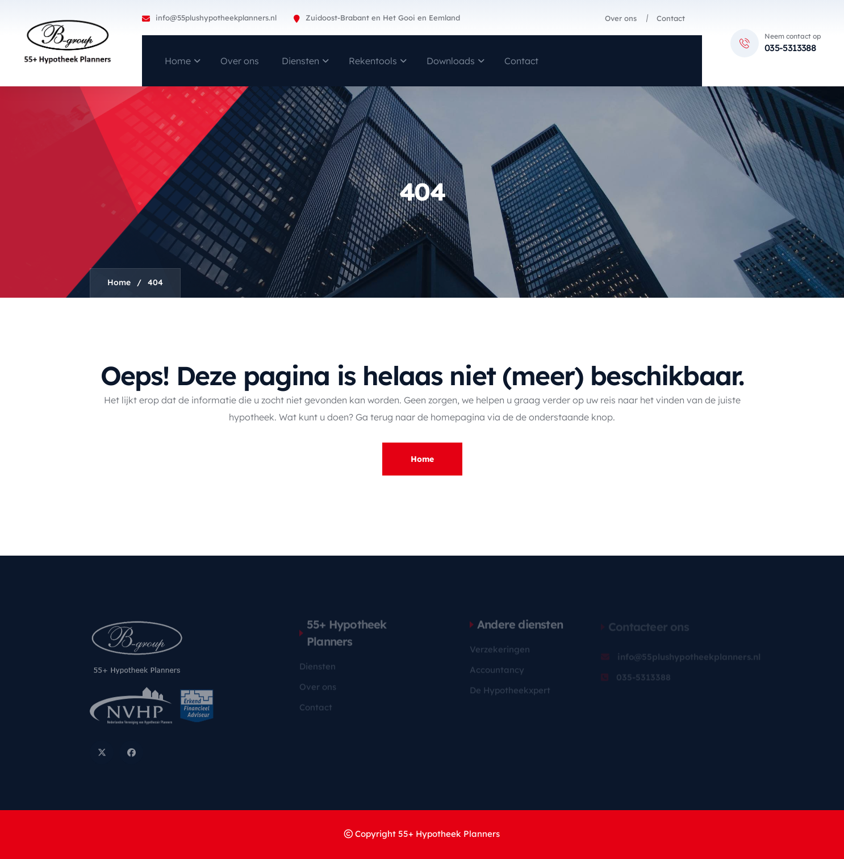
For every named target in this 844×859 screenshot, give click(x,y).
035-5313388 (790, 47)
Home (178, 60)
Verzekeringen (500, 652)
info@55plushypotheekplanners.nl (216, 17)
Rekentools (373, 60)
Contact (671, 18)
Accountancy (497, 673)
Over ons (621, 18)
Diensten (300, 60)
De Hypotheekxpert (510, 693)
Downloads (451, 60)
